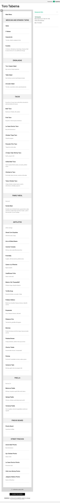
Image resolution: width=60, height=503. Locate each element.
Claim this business (39, 20)
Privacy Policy (21, 499)
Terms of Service (14, 499)
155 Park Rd (38, 17)
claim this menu (17, 494)
